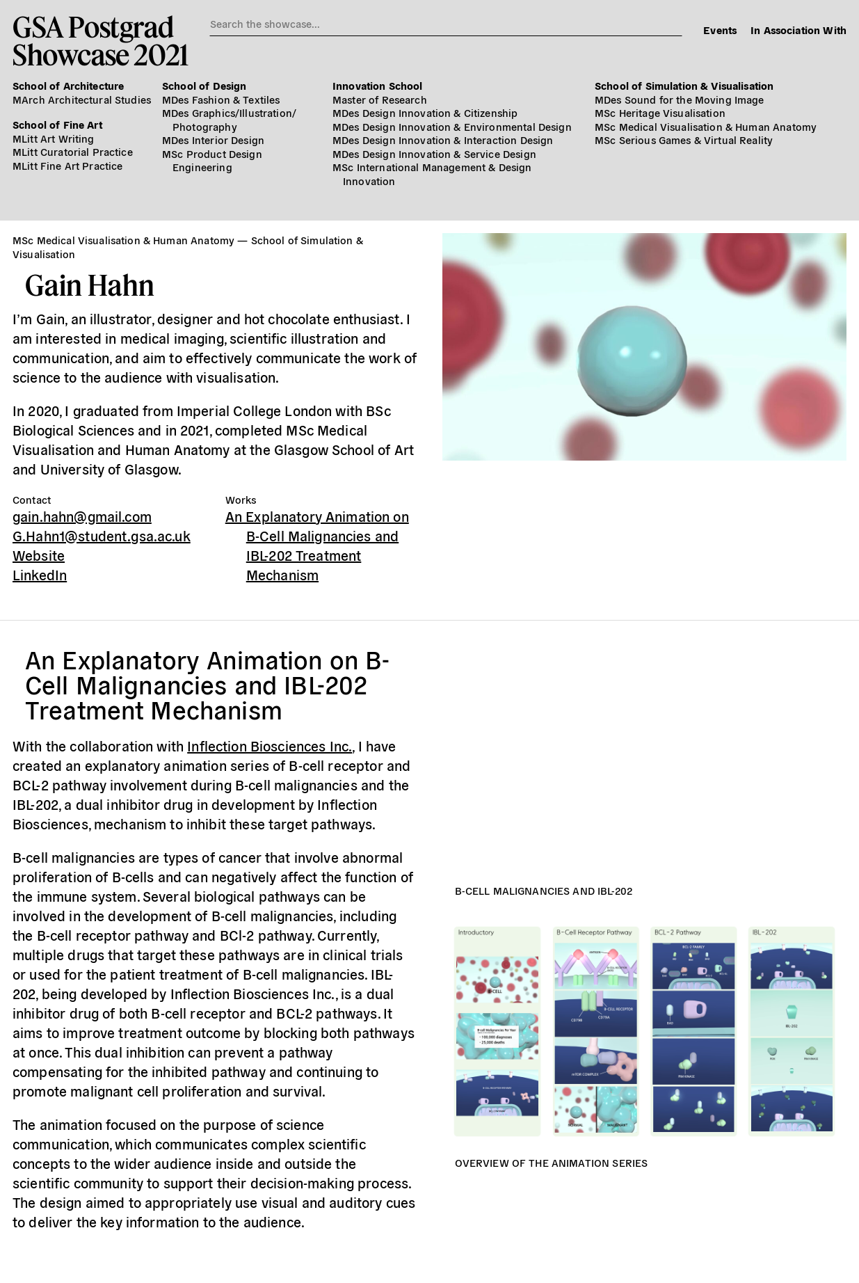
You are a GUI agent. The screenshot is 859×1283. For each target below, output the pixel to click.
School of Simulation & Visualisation (684, 85)
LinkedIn (40, 574)
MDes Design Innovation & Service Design (434, 153)
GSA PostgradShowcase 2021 (100, 40)
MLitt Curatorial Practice (73, 151)
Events (720, 29)
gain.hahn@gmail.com (82, 516)
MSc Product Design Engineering (212, 160)
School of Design (204, 85)
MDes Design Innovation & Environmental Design (452, 126)
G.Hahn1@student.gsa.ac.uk (102, 535)
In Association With (798, 29)
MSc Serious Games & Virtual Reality (684, 139)
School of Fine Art (57, 124)
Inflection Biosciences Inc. (269, 745)
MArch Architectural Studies (82, 99)
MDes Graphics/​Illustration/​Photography (229, 119)
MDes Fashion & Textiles (221, 99)
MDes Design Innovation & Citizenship (424, 112)
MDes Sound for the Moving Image (679, 99)
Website (39, 555)
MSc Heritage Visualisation (660, 112)
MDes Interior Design (213, 139)
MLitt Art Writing (54, 138)
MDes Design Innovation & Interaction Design (442, 139)
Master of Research (379, 99)
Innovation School (377, 85)
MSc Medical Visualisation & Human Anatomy (706, 126)
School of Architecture (68, 85)
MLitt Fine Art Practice (67, 165)
